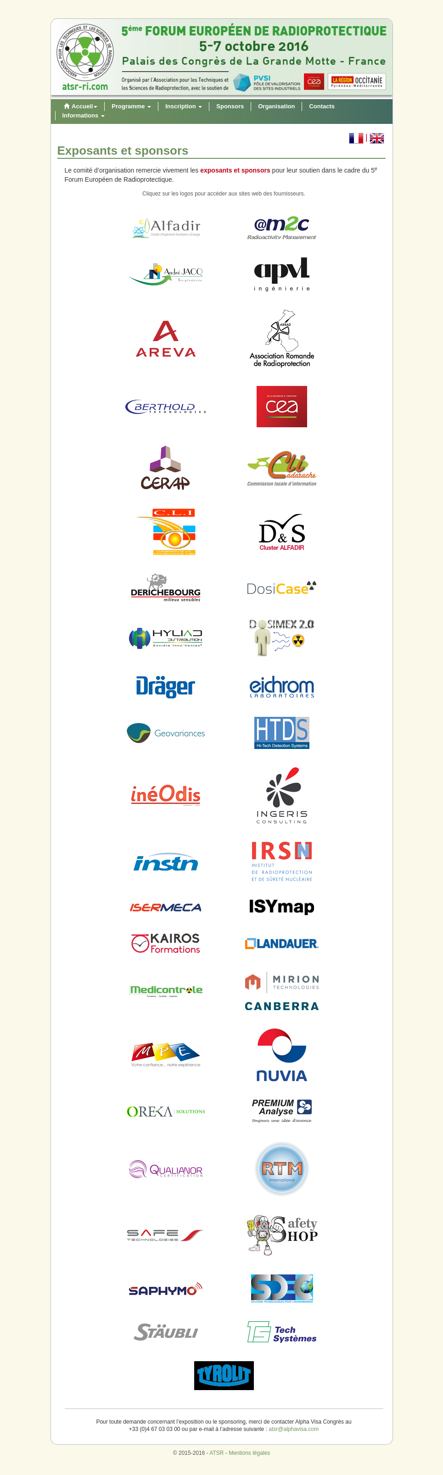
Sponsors (230, 106)
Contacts (322, 106)
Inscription (183, 106)
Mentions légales (249, 1453)
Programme (131, 106)
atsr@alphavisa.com (294, 1429)
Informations (83, 115)
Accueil (80, 106)
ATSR (216, 1453)
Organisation (276, 106)
